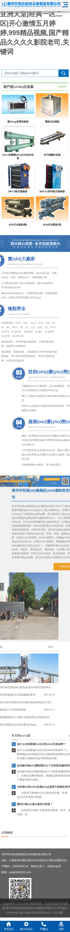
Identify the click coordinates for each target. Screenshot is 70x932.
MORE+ (63, 86)
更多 (18, 646)
